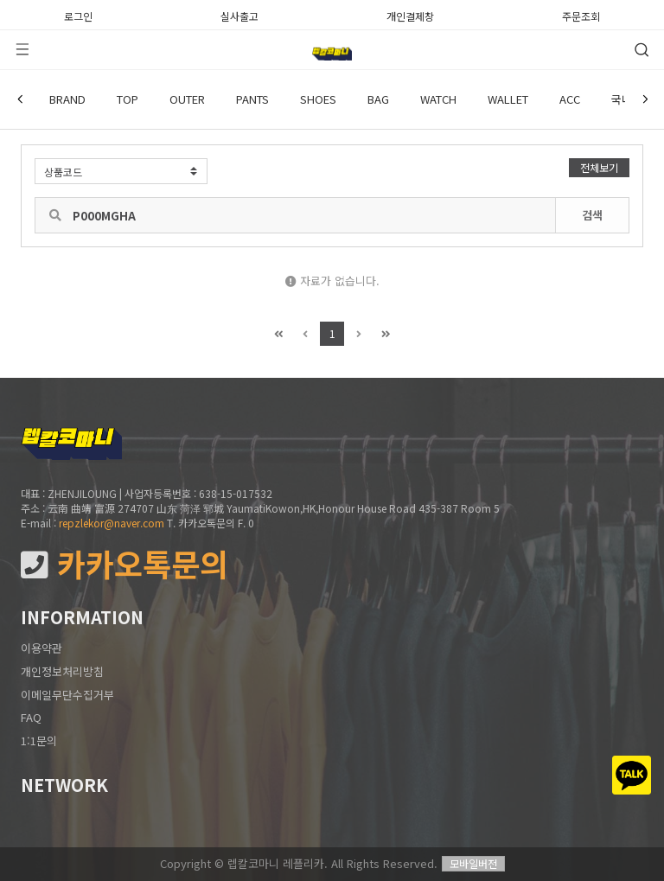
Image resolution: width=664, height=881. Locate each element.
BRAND (67, 99)
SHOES (318, 99)
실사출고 (239, 15)
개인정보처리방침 (62, 671)
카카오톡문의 (124, 564)
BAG (378, 99)
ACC (569, 99)
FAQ (31, 717)
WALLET (508, 99)
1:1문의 (39, 740)
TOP (127, 99)
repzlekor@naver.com (111, 522)
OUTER (187, 99)
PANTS (252, 99)
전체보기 (599, 167)
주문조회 (581, 15)
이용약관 (41, 648)
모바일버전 (473, 863)
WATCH (438, 99)
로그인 (78, 15)
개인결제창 (410, 15)
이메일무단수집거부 (67, 694)
